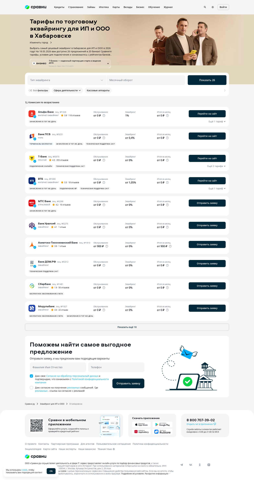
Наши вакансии (87, 449)
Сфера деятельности (67, 90)
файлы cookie (59, 471)
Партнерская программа (65, 443)
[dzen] (208, 464)
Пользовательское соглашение (113, 443)
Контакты (43, 443)
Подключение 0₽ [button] (68, 188)
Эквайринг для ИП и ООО (52, 404)
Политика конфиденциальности (150, 443)
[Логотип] (35, 456)
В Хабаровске (75, 404)
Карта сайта (50, 449)
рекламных (73, 387)
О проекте (30, 443)
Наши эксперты (67, 449)
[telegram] (181, 464)
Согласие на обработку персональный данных (72, 375)
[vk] (190, 464)
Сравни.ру (30, 404)
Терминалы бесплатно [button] (41, 144)
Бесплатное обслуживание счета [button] (46, 293)
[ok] (199, 464)
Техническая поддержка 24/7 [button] (100, 144)
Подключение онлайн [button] (41, 166)
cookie (24, 470)
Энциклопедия (33, 449)
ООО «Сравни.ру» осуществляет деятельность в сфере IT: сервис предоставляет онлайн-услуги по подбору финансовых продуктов (87, 463)
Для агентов (87, 443)
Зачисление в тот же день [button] (43, 121)
